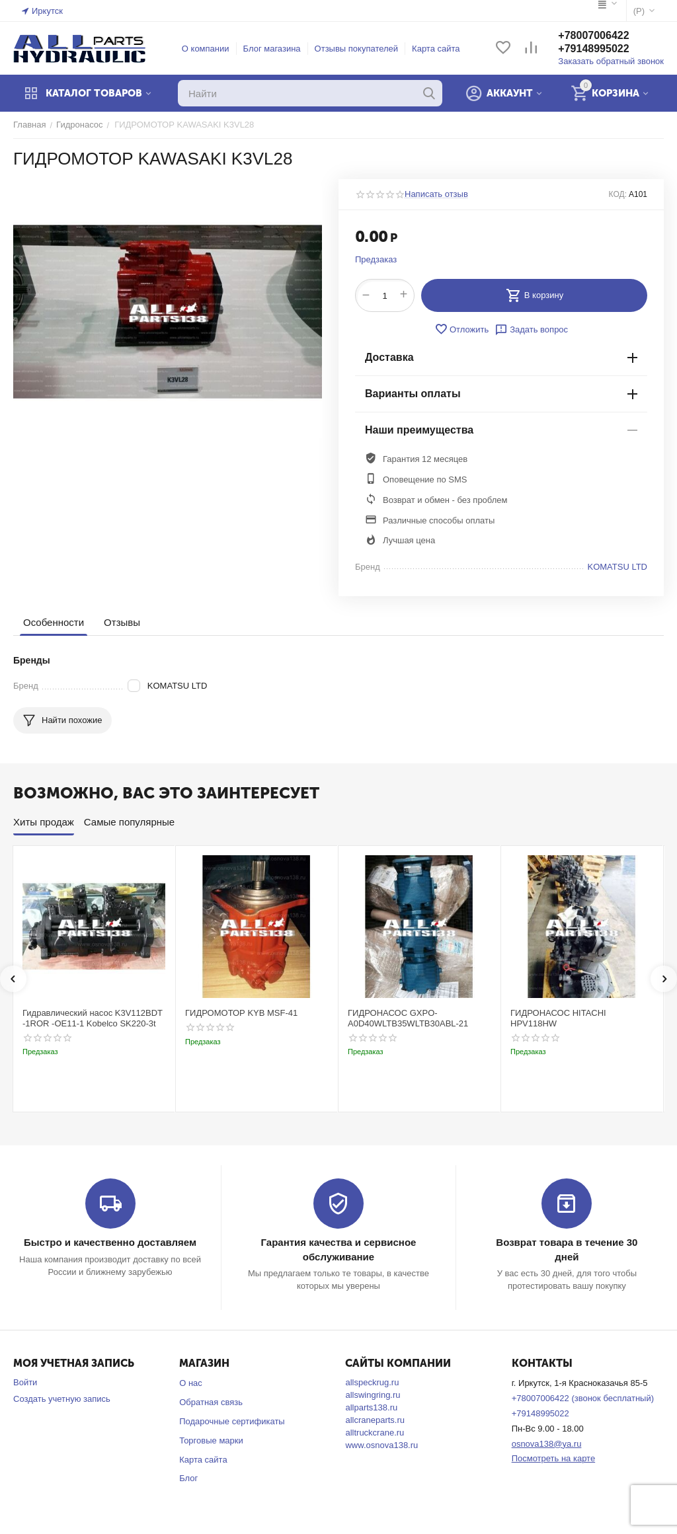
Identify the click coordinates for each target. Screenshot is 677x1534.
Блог (188, 1478)
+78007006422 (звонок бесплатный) (583, 1398)
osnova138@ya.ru (547, 1444)
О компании (205, 49)
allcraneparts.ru (375, 1420)
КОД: (618, 194)
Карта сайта (435, 49)
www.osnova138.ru (381, 1445)
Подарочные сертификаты (231, 1421)
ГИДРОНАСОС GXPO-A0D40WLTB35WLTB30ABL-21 (408, 1018)
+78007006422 (593, 35)
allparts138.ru (371, 1407)
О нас (190, 1383)
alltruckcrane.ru (374, 1433)
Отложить (461, 329)
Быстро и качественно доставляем (110, 1242)
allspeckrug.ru (372, 1382)
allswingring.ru (372, 1395)
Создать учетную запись (61, 1399)
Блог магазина (272, 49)
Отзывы (122, 622)
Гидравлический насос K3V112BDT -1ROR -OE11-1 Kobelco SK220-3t (92, 1018)
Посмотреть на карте (553, 1458)
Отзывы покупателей (357, 49)
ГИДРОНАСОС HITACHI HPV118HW (558, 1018)
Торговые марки (211, 1440)
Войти (25, 1382)
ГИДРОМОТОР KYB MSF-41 (241, 1013)
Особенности (53, 622)
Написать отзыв (436, 194)
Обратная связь (211, 1402)
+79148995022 (593, 48)
